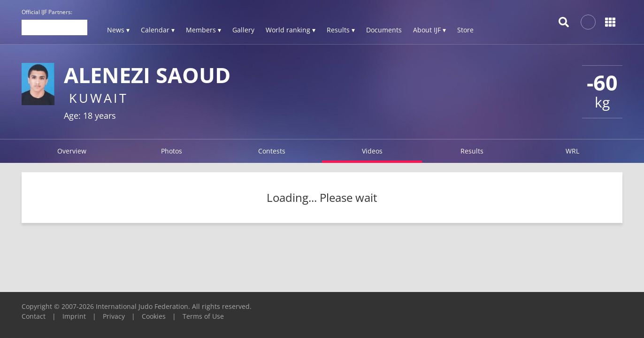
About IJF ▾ (429, 29)
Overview (71, 150)
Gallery (243, 29)
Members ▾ (203, 29)
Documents (384, 29)
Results (471, 150)
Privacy (114, 316)
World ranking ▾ (290, 29)
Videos (372, 150)
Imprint (74, 316)
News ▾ (118, 29)
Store (465, 29)
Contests (271, 150)
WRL (572, 150)
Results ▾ (341, 29)
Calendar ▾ (158, 29)
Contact (34, 316)
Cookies (154, 316)
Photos (171, 150)
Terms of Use (203, 316)
